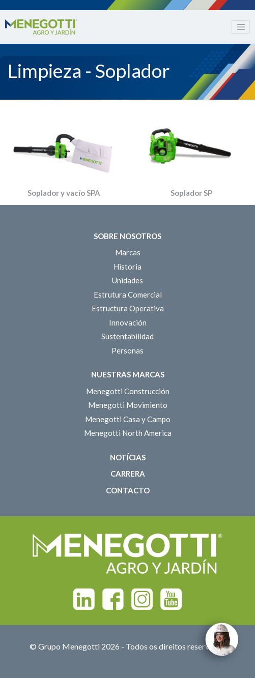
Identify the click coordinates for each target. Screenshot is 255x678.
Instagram (142, 599)
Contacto (128, 490)
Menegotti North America (128, 432)
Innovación (128, 322)
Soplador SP (191, 192)
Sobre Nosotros (127, 236)
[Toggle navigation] (241, 27)
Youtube (171, 599)
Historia (127, 266)
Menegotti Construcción (127, 391)
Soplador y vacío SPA (63, 192)
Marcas (127, 252)
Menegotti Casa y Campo (128, 419)
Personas (127, 350)
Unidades (127, 280)
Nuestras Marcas (127, 374)
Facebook (113, 599)
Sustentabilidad (127, 336)
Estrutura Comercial (128, 294)
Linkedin (84, 599)
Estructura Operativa (128, 308)
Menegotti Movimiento (127, 404)
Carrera (127, 473)
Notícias (128, 457)
